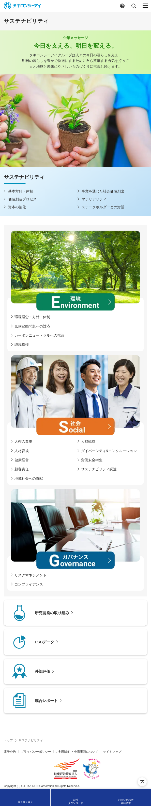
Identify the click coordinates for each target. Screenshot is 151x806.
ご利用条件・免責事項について (77, 751)
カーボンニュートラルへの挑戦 (39, 335)
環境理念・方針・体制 (32, 317)
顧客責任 (21, 469)
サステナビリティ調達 (99, 469)
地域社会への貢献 (28, 478)
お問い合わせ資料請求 (125, 801)
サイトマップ (112, 751)
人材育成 (21, 451)
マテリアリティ (94, 199)
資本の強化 (17, 207)
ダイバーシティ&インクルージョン (109, 451)
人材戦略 (88, 441)
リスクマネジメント (30, 575)
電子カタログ (25, 801)
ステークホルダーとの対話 (103, 207)
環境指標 (21, 344)
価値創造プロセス (22, 199)
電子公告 (10, 751)
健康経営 (21, 460)
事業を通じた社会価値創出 (103, 191)
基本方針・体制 (20, 191)
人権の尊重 (23, 441)
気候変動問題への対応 (32, 326)
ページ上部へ (142, 781)
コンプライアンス (28, 584)
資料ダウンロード (75, 801)
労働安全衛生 (91, 460)
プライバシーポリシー (36, 751)
